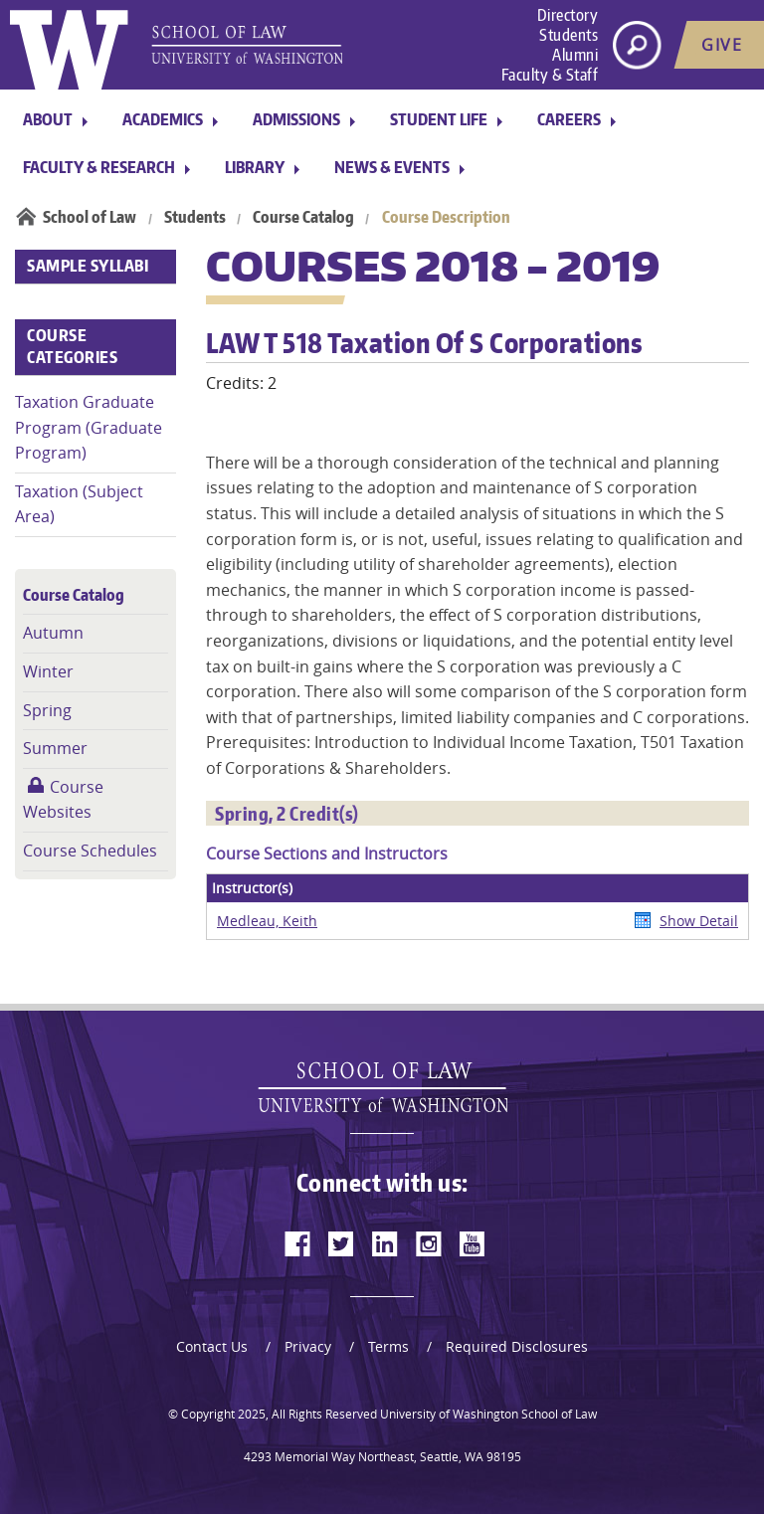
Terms (388, 1346)
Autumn (53, 633)
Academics (162, 119)
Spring (47, 710)
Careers (569, 119)
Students (568, 35)
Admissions (296, 119)
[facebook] (297, 1243)
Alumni (575, 55)
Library (255, 167)
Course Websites (63, 800)
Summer (55, 748)
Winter (48, 671)
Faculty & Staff (550, 75)
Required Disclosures (517, 1346)
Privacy (308, 1346)
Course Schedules (90, 850)
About (48, 119)
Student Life (438, 119)
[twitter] (341, 1243)
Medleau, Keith (267, 920)
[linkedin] (385, 1243)
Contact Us (212, 1346)
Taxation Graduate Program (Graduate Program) (88, 427)
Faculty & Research (99, 167)
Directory (568, 15)
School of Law (89, 217)
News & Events (392, 167)
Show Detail (699, 920)
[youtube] (472, 1243)
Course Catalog (303, 217)
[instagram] (429, 1243)
